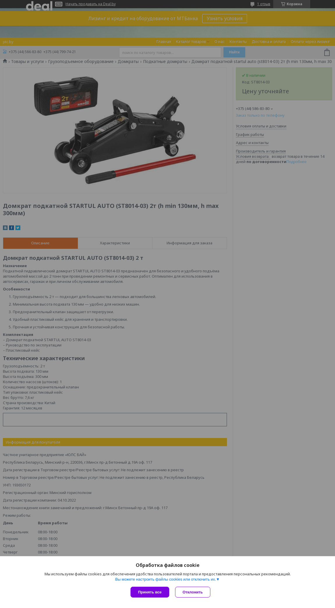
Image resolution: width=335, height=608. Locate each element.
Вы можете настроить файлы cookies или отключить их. (165, 579)
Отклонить (193, 592)
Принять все (150, 592)
